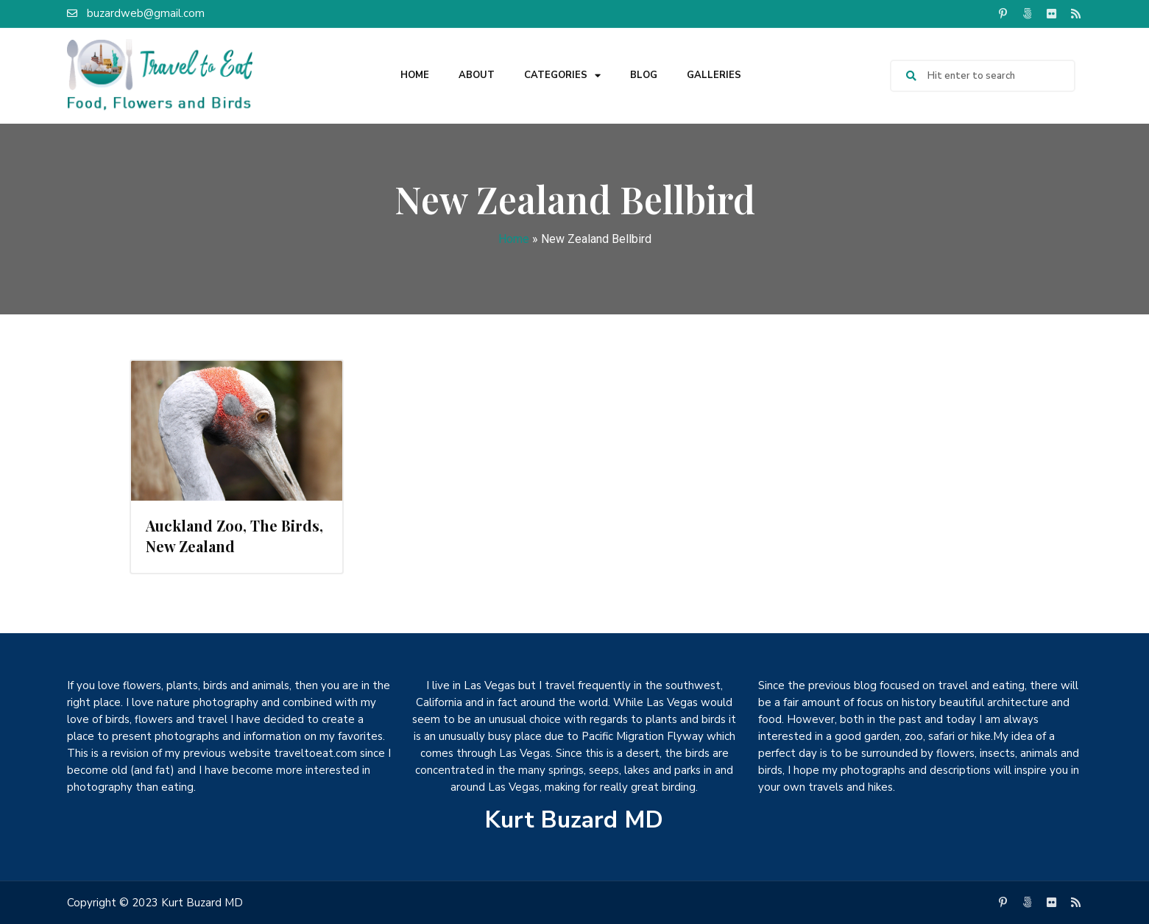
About (477, 75)
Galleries (714, 75)
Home (414, 75)
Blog (643, 75)
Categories (562, 75)
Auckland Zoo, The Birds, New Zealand (234, 535)
